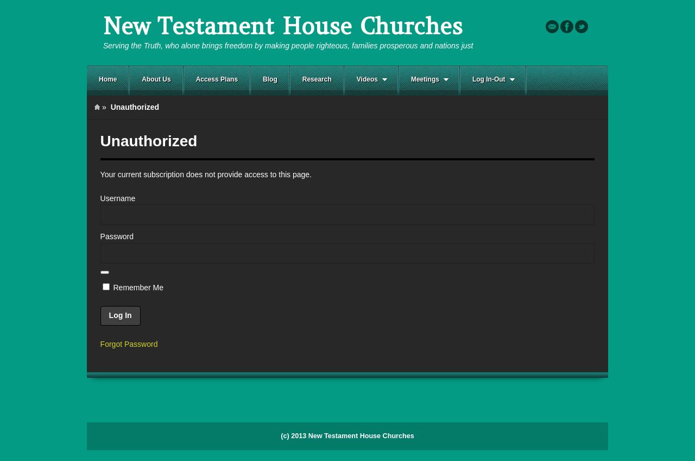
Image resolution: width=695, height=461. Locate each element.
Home (108, 79)
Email (552, 26)
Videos (366, 80)
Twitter (581, 26)
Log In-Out (487, 80)
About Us (156, 79)
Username (118, 198)
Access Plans (217, 79)
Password (117, 236)
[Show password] (104, 272)
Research (317, 79)
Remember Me (133, 287)
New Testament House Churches (283, 26)
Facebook (566, 26)
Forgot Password (129, 344)
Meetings (423, 80)
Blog (270, 79)
